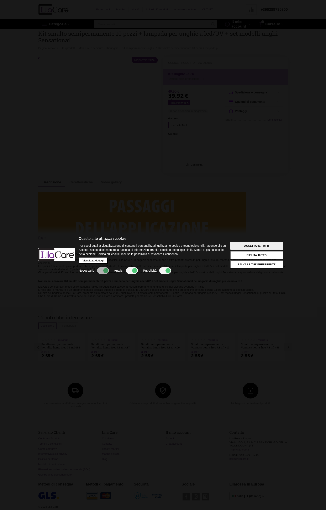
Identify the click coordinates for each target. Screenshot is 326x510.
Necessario (94, 270)
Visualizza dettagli (93, 260)
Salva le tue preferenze (257, 264)
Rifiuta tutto (257, 255)
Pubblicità (157, 270)
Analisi (126, 270)
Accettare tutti (256, 245)
